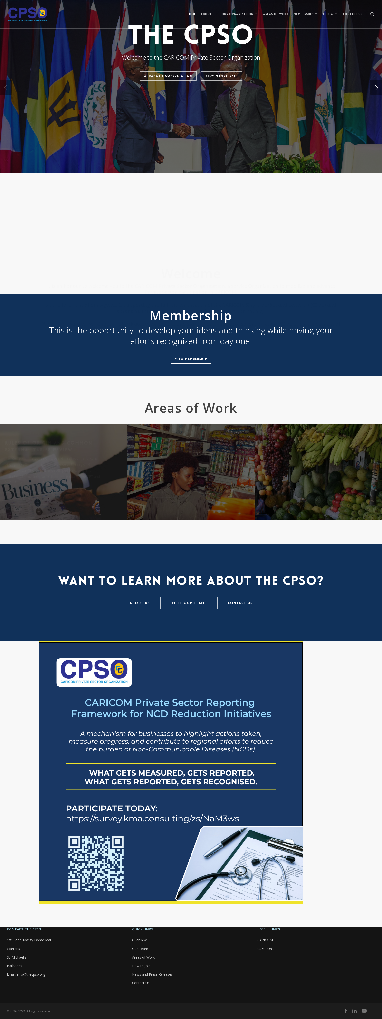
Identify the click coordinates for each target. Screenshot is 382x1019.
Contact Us (141, 982)
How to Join (141, 965)
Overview (139, 940)
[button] (191, 359)
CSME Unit (265, 948)
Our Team (140, 948)
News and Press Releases (152, 974)
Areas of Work (143, 957)
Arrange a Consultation (168, 129)
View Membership (221, 129)
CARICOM (265, 940)
